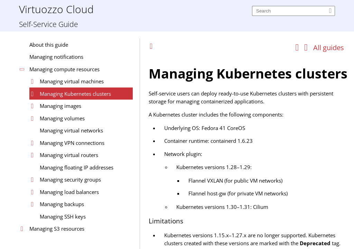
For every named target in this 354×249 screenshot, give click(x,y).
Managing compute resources (64, 69)
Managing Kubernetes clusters (75, 93)
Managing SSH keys (63, 216)
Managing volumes (62, 118)
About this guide (48, 44)
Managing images (60, 105)
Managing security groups (70, 179)
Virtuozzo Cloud (56, 9)
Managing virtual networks (71, 130)
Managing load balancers (69, 191)
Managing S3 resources (56, 228)
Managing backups (62, 204)
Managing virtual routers (69, 154)
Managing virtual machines (72, 81)
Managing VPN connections (72, 142)
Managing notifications (56, 56)
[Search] (293, 11)
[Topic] (249, 151)
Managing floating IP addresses (76, 167)
